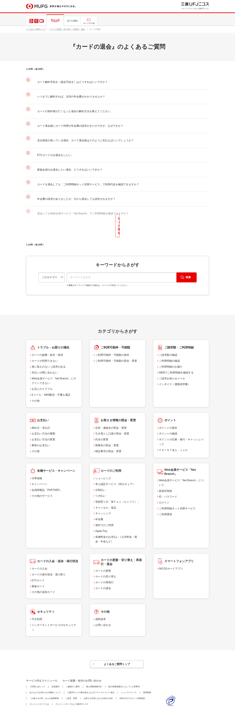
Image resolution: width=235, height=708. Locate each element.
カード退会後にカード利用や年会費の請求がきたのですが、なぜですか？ (80, 125)
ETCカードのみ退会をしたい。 (55, 155)
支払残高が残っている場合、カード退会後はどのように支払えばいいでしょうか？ (85, 140)
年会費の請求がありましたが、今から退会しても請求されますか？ (76, 199)
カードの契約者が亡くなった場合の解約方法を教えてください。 (75, 111)
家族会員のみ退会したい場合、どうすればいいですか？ (69, 169)
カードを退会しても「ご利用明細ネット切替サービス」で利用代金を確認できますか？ (88, 184)
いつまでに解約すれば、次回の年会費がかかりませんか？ (71, 96)
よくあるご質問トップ (36, 29)
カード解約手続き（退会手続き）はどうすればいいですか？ (72, 82)
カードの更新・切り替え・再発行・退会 (67, 29)
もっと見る (117, 218)
